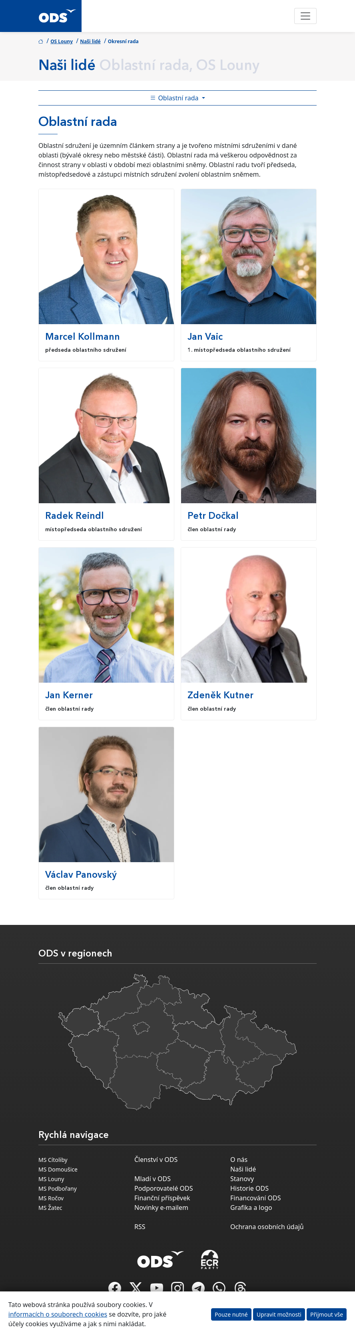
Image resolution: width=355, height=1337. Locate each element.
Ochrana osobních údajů (267, 1226)
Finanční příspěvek (162, 1198)
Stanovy (242, 1178)
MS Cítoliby (53, 1160)
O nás (238, 1159)
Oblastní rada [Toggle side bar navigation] (175, 98)
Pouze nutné (231, 1314)
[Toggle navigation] (305, 16)
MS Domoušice (58, 1169)
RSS (140, 1226)
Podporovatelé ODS (163, 1188)
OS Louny (61, 41)
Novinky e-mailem (161, 1207)
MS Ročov (51, 1198)
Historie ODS (249, 1188)
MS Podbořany (57, 1188)
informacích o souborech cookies (57, 1314)
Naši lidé (90, 41)
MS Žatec (50, 1207)
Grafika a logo (251, 1207)
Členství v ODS (156, 1159)
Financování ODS (255, 1198)
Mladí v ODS (152, 1178)
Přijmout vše (326, 1314)
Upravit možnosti (279, 1314)
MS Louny (51, 1179)
